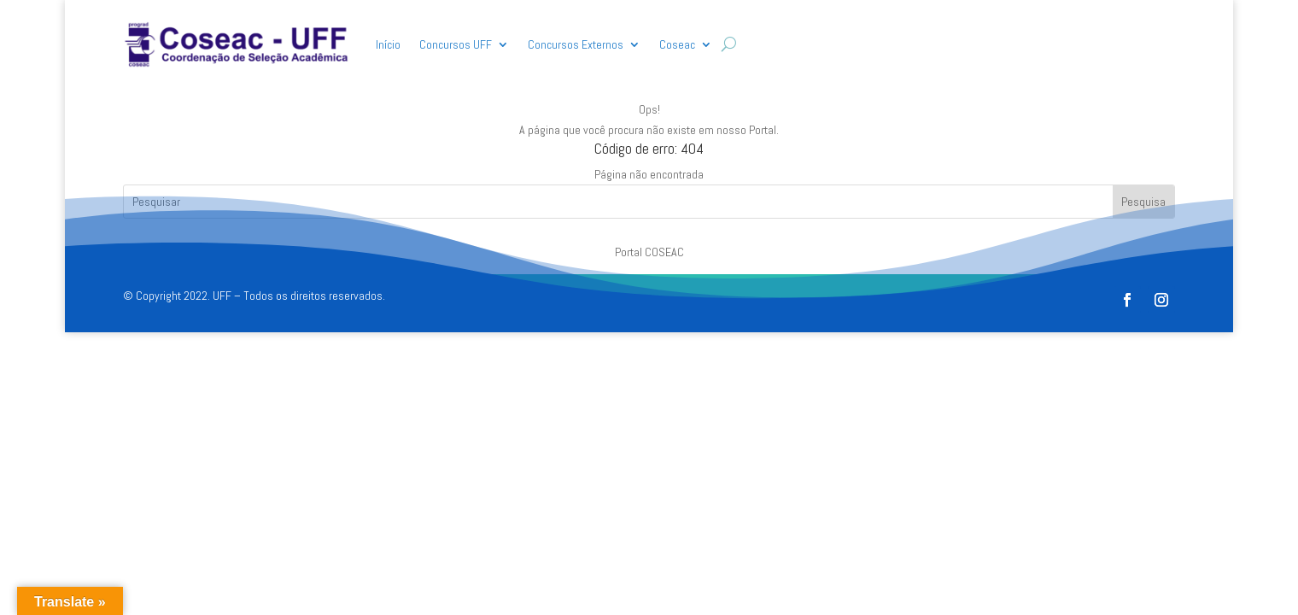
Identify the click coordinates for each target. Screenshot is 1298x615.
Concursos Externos (575, 44)
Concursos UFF (455, 44)
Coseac (677, 44)
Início (388, 44)
